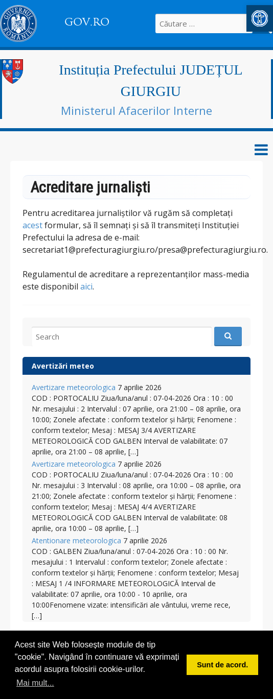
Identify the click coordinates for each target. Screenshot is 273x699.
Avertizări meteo (63, 366)
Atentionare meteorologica (76, 540)
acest (32, 225)
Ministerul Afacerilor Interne (136, 110)
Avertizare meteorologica (74, 387)
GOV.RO (86, 22)
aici (86, 286)
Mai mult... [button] (35, 683)
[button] (259, 18)
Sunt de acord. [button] (222, 665)
